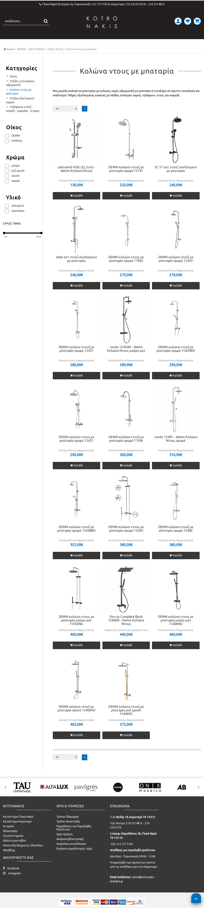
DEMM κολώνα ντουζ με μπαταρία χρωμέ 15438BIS (76, 536)
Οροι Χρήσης (64, 842)
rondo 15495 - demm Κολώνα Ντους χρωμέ (175, 447)
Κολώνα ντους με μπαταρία (18, 100)
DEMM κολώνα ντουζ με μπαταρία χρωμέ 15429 (175, 267)
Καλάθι (76, 203)
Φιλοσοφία (10, 839)
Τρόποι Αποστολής (68, 829)
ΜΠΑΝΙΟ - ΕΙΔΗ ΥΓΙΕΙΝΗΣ (72, 43)
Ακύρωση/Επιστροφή (70, 847)
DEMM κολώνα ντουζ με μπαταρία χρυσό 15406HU (76, 716)
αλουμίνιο (18, 214)
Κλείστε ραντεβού (14, 848)
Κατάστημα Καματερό (17, 829)
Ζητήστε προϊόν (13, 844)
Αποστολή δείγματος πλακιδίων (23, 853)
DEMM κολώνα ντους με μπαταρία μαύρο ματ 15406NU (175, 628)
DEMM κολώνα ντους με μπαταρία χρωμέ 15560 (126, 536)
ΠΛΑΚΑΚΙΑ (33, 43)
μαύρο (16, 173)
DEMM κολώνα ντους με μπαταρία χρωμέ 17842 (126, 267)
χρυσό (16, 184)
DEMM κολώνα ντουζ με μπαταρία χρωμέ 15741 (126, 177)
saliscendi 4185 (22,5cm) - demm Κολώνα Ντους (76, 177)
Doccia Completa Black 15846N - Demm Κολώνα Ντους (126, 628)
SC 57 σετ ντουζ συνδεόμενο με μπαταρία (176, 177)
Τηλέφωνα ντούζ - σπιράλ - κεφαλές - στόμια (22, 117)
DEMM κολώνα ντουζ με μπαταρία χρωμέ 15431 (76, 357)
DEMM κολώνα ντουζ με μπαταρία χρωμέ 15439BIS (176, 357)
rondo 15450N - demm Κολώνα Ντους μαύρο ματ (126, 357)
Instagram (12, 881)
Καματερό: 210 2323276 (125, 4)
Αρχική (10, 57)
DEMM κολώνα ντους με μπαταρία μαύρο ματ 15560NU (76, 628)
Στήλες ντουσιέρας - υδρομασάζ (21, 91)
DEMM (16, 144)
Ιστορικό (8, 834)
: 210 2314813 (154, 4)
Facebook (11, 876)
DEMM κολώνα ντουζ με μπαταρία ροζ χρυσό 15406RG (126, 718)
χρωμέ (16, 189)
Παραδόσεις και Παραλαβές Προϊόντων (74, 836)
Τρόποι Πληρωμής (67, 824)
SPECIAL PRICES (166, 43)
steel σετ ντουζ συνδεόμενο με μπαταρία (76, 267)
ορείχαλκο (18, 219)
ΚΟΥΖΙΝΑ (136, 43)
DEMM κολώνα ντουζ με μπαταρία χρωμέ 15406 (175, 536)
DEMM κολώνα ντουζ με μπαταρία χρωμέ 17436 (126, 447)
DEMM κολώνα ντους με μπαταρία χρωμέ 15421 (76, 447)
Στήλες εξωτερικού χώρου (20, 108)
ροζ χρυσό (18, 178)
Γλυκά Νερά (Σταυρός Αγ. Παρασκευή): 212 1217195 (73, 4)
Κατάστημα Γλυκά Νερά (18, 824)
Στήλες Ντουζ (55, 57)
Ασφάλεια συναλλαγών (71, 852)
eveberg (17, 149)
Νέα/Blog (9, 858)
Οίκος (11, 84)
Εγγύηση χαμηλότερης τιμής (74, 856)
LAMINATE (112, 43)
